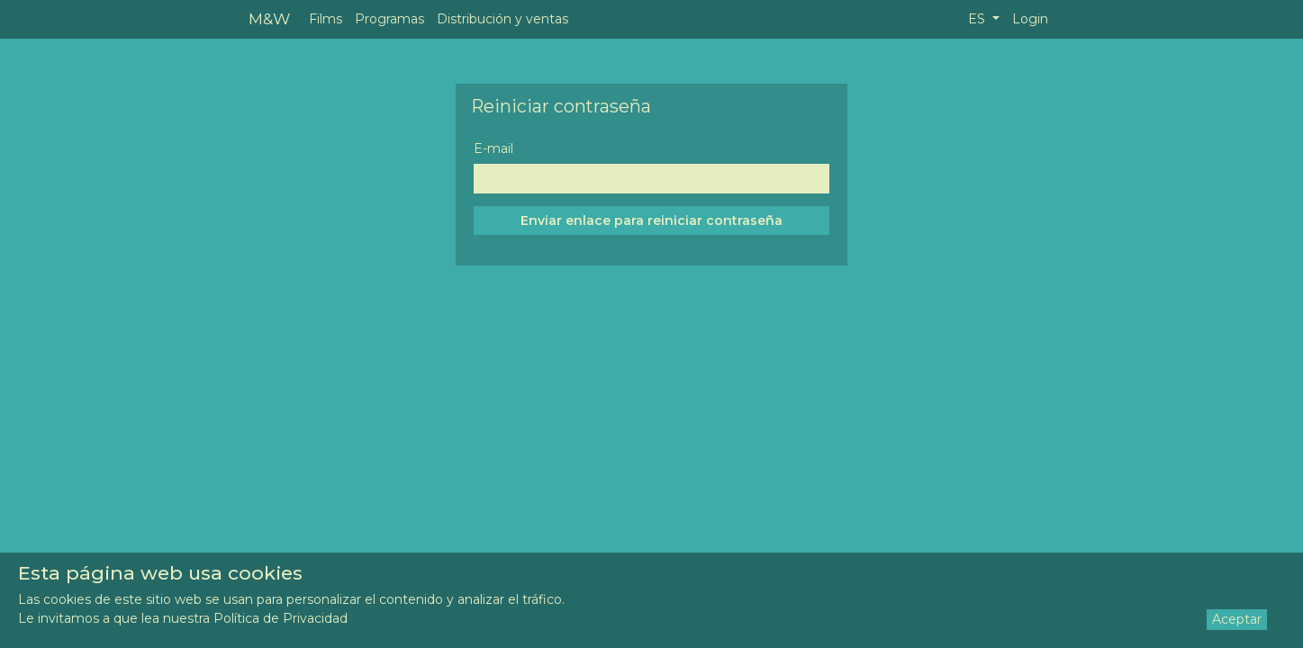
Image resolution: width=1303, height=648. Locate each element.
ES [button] (978, 19)
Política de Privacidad (280, 618)
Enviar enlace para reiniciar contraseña (651, 220)
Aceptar (1237, 619)
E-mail (493, 148)
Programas (389, 19)
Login (1030, 19)
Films (325, 19)
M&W (269, 18)
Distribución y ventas (502, 19)
